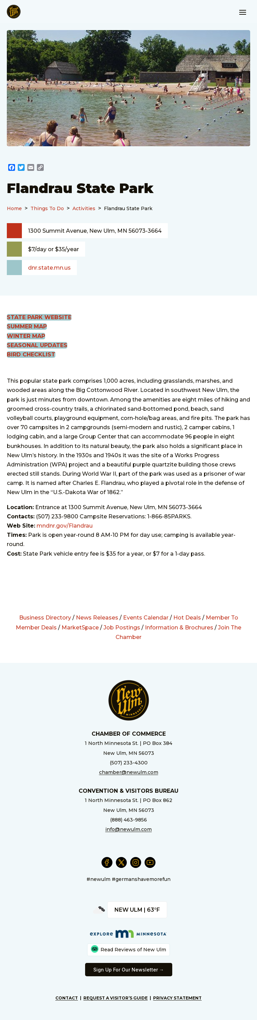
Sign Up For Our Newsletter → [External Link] (128, 970)
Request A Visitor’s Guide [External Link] (115, 998)
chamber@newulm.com (128, 772)
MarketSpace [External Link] (80, 627)
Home (14, 208)
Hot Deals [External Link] (187, 617)
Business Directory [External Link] (45, 617)
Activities (83, 208)
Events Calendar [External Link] (145, 617)
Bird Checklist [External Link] (31, 354)
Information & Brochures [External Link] (179, 627)
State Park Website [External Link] (39, 317)
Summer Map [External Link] (27, 326)
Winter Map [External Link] (26, 336)
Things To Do (47, 208)
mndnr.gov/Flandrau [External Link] (65, 525)
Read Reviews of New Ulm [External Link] (128, 949)
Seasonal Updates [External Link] (37, 345)
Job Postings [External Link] (122, 627)
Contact (66, 998)
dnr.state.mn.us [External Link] (49, 267)
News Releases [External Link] (97, 617)
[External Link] (11, 168)
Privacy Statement (177, 998)
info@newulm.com (128, 829)
